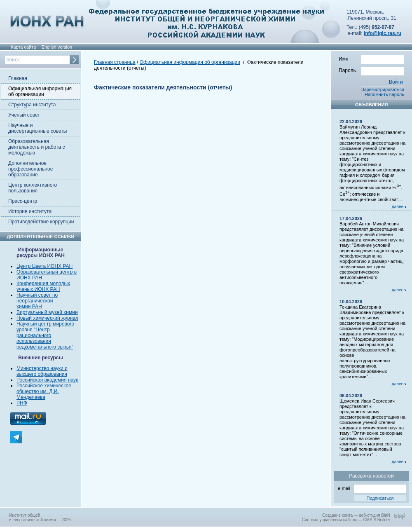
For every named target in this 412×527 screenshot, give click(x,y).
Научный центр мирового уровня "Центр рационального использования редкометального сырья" (45, 335)
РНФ (21, 403)
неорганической (34, 301)
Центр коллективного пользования (32, 188)
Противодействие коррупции (41, 222)
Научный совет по (37, 295)
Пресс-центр (22, 201)
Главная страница (115, 62)
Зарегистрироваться (382, 89)
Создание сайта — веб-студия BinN (356, 515)
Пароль (371, 70)
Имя (371, 58)
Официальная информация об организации (40, 91)
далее (399, 206)
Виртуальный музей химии (47, 312)
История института (30, 211)
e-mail (372, 488)
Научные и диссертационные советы (37, 128)
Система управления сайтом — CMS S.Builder (346, 520)
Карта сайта (23, 47)
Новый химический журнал (47, 318)
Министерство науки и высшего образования (42, 371)
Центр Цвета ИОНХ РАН (44, 266)
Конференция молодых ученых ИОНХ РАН (43, 286)
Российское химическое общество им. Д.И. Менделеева (43, 391)
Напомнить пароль (384, 94)
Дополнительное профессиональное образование (30, 169)
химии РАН (29, 306)
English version (57, 47)
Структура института (32, 105)
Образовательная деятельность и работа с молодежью (36, 147)
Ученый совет (24, 115)
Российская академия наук (47, 380)
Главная (17, 78)
